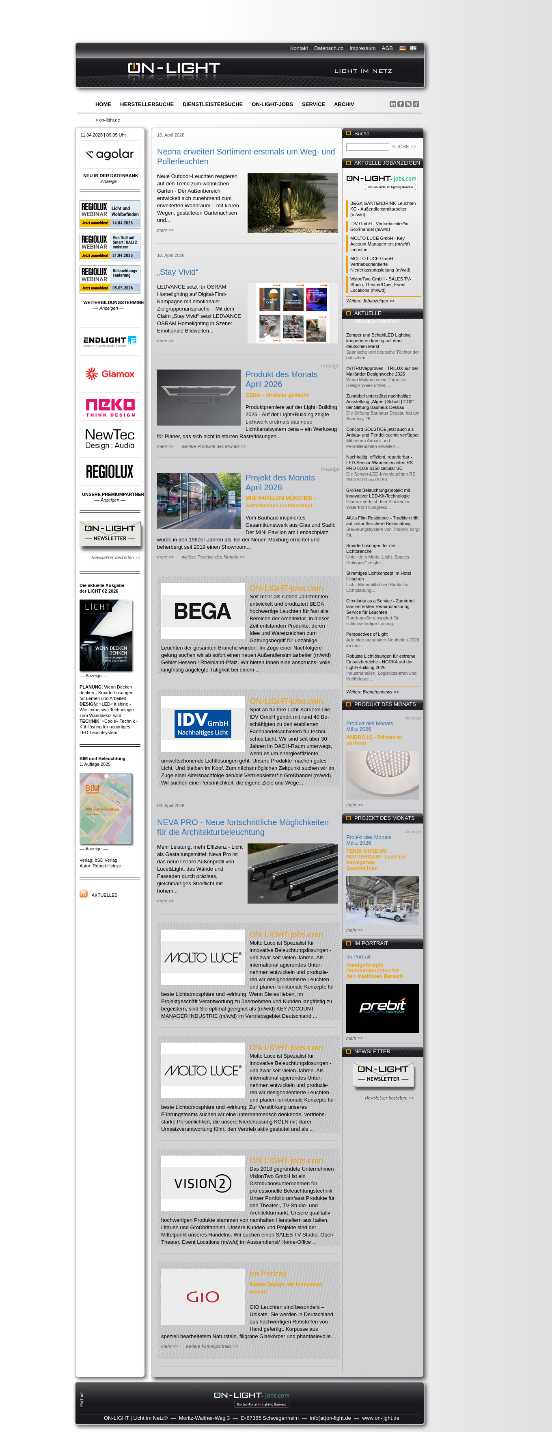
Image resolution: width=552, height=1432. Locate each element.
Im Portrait (268, 1273)
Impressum (362, 48)
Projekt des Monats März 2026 (368, 840)
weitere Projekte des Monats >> (213, 556)
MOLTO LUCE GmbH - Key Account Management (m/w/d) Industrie (380, 244)
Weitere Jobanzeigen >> (370, 300)
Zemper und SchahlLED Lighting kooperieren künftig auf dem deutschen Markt (378, 340)
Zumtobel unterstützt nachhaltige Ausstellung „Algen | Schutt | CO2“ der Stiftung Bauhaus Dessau (380, 401)
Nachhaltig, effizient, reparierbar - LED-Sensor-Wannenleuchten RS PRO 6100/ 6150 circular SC (379, 462)
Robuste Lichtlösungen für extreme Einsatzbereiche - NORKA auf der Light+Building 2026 (381, 662)
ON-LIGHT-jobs (272, 104)
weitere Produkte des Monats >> (214, 446)
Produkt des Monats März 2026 (369, 726)
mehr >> (165, 230)
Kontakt (299, 48)
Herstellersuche (147, 104)
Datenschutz (328, 48)
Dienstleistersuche (213, 104)
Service (313, 104)
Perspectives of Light (367, 634)
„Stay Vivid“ (177, 271)
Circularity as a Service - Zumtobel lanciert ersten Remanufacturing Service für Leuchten (380, 606)
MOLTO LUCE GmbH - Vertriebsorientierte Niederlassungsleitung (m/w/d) (380, 264)
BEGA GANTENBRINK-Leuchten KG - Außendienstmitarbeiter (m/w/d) (383, 209)
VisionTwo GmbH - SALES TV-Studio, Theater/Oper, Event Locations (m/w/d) (380, 284)
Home (103, 104)
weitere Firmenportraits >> (212, 1346)
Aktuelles (105, 895)
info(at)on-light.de (330, 1418)
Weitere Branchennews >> (372, 691)
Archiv (344, 104)
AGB (387, 48)
